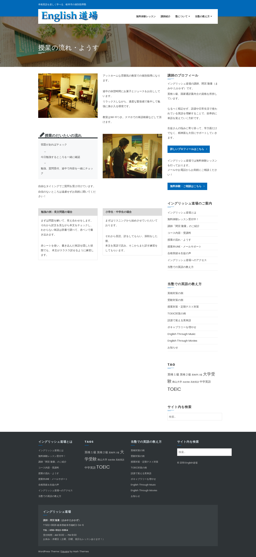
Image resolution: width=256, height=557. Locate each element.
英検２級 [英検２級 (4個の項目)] (185, 374)
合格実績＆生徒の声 (179, 253)
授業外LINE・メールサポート (184, 246)
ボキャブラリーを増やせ (182, 327)
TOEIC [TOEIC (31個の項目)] (174, 389)
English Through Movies (182, 341)
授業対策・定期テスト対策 (183, 307)
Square (65, 551)
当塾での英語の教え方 (181, 267)
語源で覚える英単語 (179, 320)
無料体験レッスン (146, 16)
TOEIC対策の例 (177, 313)
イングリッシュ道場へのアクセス (187, 260)
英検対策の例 (175, 293)
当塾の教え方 (202, 16)
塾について (181, 16)
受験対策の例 (175, 300)
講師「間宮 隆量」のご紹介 (184, 226)
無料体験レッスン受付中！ (183, 219)
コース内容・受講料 (179, 233)
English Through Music (182, 334)
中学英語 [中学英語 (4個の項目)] (205, 382)
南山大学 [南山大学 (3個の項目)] (177, 381)
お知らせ (173, 347)
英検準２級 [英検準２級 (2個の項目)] (197, 374)
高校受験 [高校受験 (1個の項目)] (186, 382)
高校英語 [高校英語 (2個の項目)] (195, 381)
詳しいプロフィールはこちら (188, 149)
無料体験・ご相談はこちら (187, 186)
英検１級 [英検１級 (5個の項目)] (173, 374)
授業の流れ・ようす (179, 240)
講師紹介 (165, 16)
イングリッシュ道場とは (182, 212)
